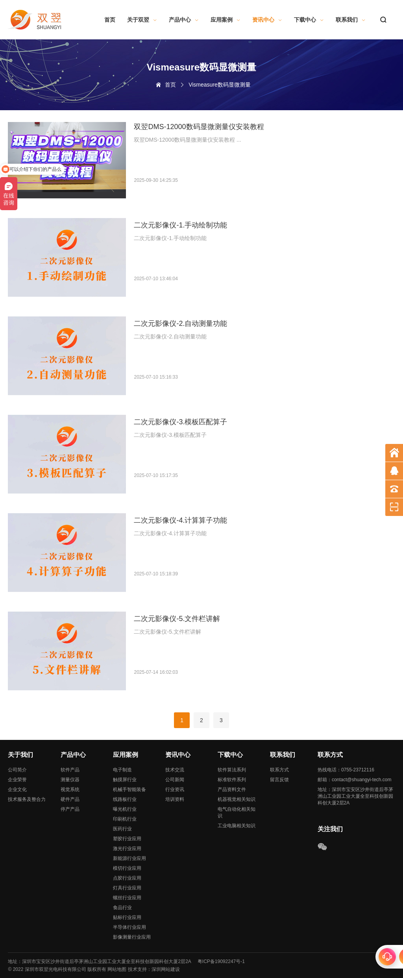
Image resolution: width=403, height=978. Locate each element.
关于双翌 (142, 20)
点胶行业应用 (127, 878)
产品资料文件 (232, 789)
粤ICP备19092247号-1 (221, 961)
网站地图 (116, 969)
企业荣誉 (17, 779)
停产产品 (70, 809)
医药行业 (122, 829)
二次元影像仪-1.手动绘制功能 (180, 225)
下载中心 (309, 20)
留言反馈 (279, 779)
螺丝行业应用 (127, 897)
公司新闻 (174, 779)
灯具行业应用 (127, 888)
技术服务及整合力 (27, 799)
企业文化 (17, 789)
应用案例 (225, 20)
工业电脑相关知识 (236, 825)
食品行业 (122, 907)
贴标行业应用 (127, 917)
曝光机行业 (125, 809)
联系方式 (279, 770)
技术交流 (174, 770)
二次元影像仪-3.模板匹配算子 (180, 422)
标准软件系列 (232, 779)
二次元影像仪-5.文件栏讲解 (177, 619)
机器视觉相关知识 (236, 799)
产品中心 (184, 20)
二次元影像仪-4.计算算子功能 (180, 520)
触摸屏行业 (125, 779)
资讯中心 (267, 20)
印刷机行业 (125, 819)
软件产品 (70, 770)
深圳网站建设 (166, 969)
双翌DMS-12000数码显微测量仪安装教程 (199, 127)
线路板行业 (125, 799)
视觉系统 (70, 789)
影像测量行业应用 (132, 937)
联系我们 (351, 20)
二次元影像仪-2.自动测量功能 (180, 323)
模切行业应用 (127, 868)
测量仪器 (70, 779)
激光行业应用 (127, 848)
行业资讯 (174, 789)
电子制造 (122, 770)
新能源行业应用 (129, 858)
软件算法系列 (232, 770)
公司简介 (17, 770)
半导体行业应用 (129, 927)
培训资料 (174, 799)
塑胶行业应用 (127, 838)
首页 (109, 20)
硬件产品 (70, 799)
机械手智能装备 (129, 789)
